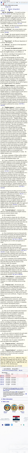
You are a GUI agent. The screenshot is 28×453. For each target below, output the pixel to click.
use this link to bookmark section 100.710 (12, 370)
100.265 (17, 27)
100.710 (2, 375)
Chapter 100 (8, 6)
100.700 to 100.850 (5, 14)
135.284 (20, 366)
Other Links (6, 401)
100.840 (6, 32)
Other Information (8, 399)
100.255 (21, 194)
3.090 (16, 391)
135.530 (19, 23)
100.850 (15, 204)
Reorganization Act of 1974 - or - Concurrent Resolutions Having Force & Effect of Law (13, 389)
